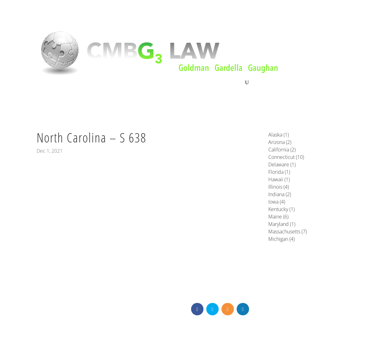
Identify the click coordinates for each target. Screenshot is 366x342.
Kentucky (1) (281, 209)
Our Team (146, 82)
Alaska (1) (278, 134)
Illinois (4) (278, 186)
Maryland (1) (281, 224)
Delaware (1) (282, 164)
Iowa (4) (276, 201)
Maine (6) (278, 216)
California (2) (282, 149)
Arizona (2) (279, 142)
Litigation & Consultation (100, 82)
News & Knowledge (188, 82)
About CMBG (50, 83)
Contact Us (231, 82)
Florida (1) (279, 172)
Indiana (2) (279, 194)
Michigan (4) (281, 239)
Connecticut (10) (286, 157)
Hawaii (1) (279, 179)
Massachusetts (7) (287, 231)
